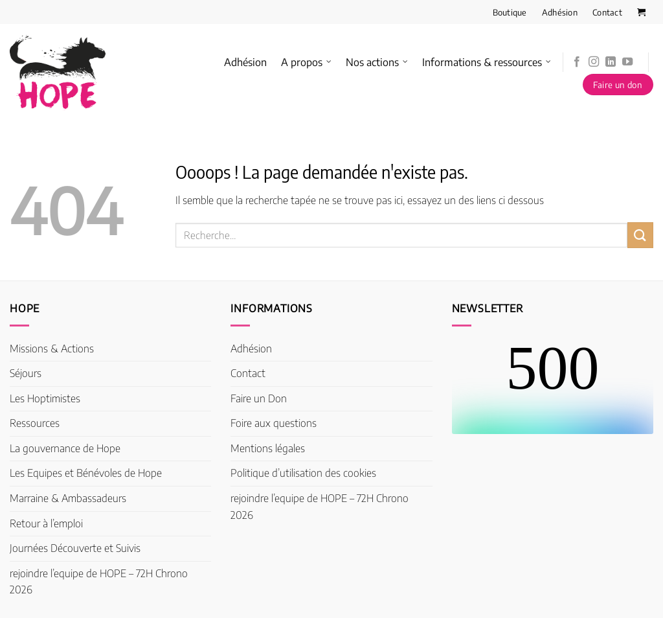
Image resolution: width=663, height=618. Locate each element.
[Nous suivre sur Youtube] (627, 62)
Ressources (35, 423)
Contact (607, 12)
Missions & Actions (52, 348)
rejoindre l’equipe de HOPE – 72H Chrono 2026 (99, 582)
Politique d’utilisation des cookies (303, 472)
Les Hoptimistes (45, 398)
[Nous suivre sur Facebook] (577, 62)
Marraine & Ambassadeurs (68, 498)
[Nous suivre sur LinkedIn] (610, 62)
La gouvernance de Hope (65, 448)
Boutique (510, 12)
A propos (306, 62)
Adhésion (560, 12)
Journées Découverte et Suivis (75, 548)
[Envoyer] (640, 234)
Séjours (25, 373)
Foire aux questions (273, 423)
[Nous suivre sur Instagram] (594, 62)
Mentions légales (267, 448)
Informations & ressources (486, 62)
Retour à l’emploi (46, 523)
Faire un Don (258, 398)
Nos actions (377, 62)
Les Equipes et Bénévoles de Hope (86, 472)
